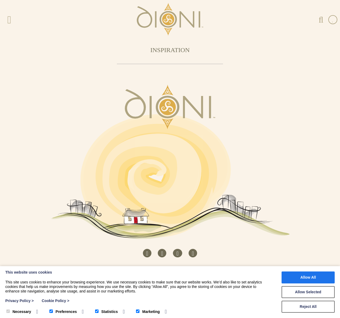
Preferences (63, 311)
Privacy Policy (19, 301)
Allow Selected (308, 292)
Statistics (106, 311)
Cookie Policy (55, 301)
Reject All (308, 306)
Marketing (148, 311)
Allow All (308, 277)
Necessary (18, 311)
